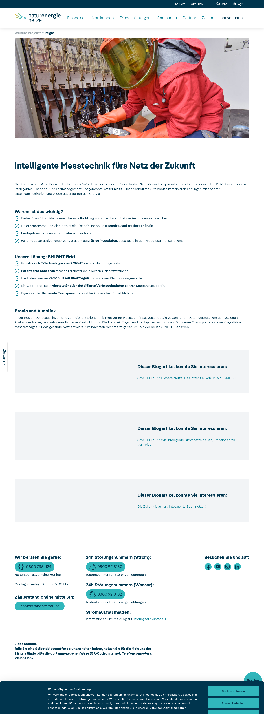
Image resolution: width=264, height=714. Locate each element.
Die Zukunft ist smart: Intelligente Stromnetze (171, 506)
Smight (48, 33)
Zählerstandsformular (39, 606)
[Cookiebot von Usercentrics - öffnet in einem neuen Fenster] (24, 707)
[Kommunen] (166, 18)
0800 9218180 (109, 567)
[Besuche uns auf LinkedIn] (237, 566)
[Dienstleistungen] (135, 18)
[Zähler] (207, 18)
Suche (221, 4)
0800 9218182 (109, 594)
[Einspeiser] (76, 18)
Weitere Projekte (28, 33)
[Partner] (189, 18)
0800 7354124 (38, 567)
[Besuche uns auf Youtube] (217, 566)
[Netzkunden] (103, 18)
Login (239, 4)
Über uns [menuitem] (197, 4)
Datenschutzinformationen (167, 678)
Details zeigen (195, 706)
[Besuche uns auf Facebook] (208, 566)
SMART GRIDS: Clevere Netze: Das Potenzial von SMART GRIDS (186, 378)
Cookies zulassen (233, 661)
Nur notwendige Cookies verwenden (233, 687)
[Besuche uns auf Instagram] (227, 566)
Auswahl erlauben (233, 673)
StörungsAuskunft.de (148, 619)
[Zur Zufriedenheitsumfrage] (3, 357)
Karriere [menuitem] (180, 4)
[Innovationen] (231, 18)
